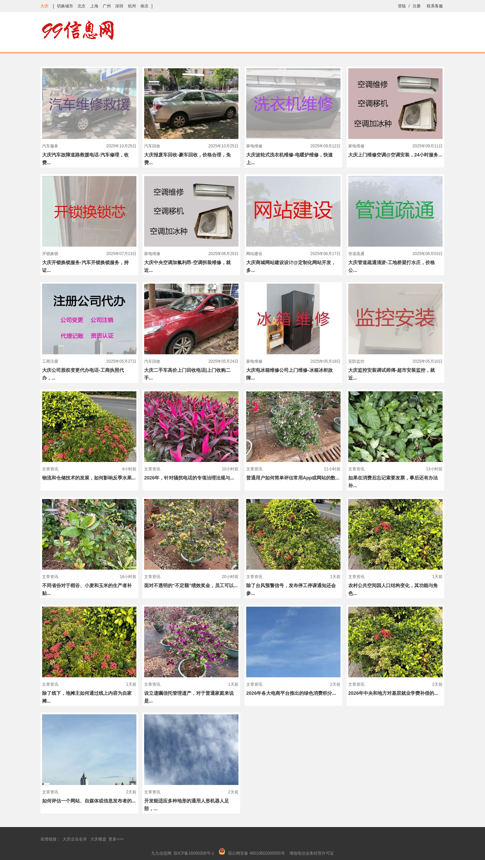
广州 (107, 6)
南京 (144, 6)
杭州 (132, 6)
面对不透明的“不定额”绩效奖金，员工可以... (191, 585)
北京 (81, 6)
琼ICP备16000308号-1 (193, 853)
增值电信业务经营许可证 (311, 853)
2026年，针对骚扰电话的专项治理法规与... (189, 477)
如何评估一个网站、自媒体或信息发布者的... (89, 800)
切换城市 (65, 6)
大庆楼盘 (98, 839)
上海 (94, 6)
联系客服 (435, 6)
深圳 (119, 6)
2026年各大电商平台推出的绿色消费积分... (291, 693)
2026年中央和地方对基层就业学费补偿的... (393, 693)
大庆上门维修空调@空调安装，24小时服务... (395, 154)
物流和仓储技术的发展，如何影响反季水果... (89, 477)
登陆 (402, 6)
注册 (417, 6)
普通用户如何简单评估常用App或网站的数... (293, 477)
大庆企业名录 (75, 839)
